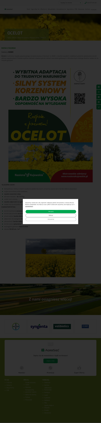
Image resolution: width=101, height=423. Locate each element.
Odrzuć (51, 215)
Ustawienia (51, 219)
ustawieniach (29, 206)
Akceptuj (50, 211)
